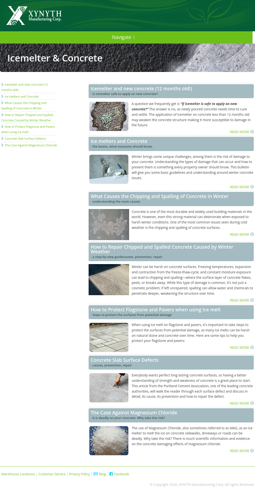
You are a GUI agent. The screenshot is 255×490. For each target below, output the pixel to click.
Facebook (119, 474)
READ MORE (239, 131)
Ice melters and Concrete (22, 96)
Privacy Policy (79, 474)
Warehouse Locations (18, 474)
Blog (100, 474)
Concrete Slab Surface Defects (25, 139)
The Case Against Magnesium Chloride (31, 145)
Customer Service (52, 474)
